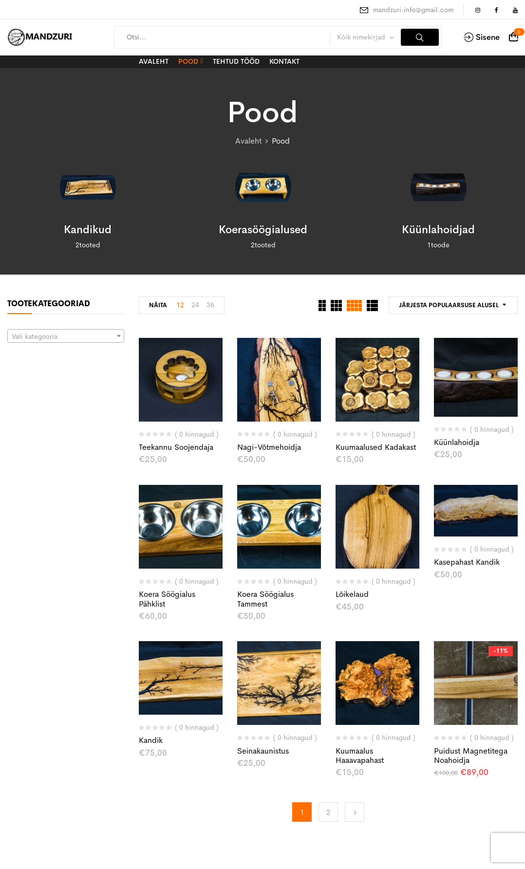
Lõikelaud (352, 594)
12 (180, 304)
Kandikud (88, 230)
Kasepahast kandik (467, 562)
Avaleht (248, 141)
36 (210, 304)
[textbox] (66, 336)
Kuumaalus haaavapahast (360, 755)
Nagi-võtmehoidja (269, 447)
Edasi (354, 812)
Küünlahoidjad (438, 230)
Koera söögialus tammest (265, 599)
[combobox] (65, 336)
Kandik (151, 740)
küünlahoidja (456, 442)
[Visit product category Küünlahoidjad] (439, 187)
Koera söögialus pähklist (167, 599)
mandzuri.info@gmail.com (413, 9)
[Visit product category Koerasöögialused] (263, 187)
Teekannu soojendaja (176, 447)
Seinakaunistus (263, 751)
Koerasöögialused (263, 230)
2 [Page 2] (328, 812)
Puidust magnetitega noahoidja (470, 755)
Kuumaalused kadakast (376, 447)
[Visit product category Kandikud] (88, 187)
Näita (158, 305)
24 (195, 304)
